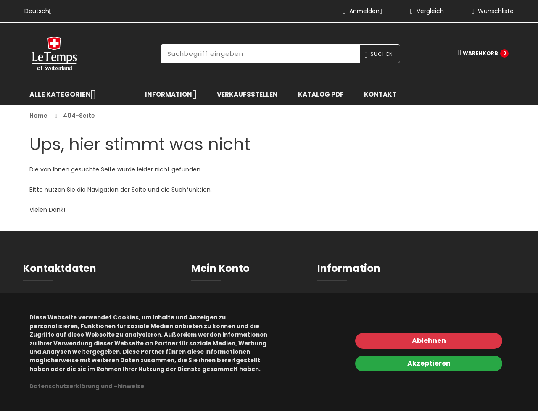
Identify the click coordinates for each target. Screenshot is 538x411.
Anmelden (365, 11)
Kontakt (380, 94)
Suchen (381, 54)
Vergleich (427, 11)
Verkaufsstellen (247, 94)
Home (38, 115)
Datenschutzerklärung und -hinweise (86, 386)
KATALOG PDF (321, 94)
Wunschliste (493, 11)
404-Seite (79, 115)
